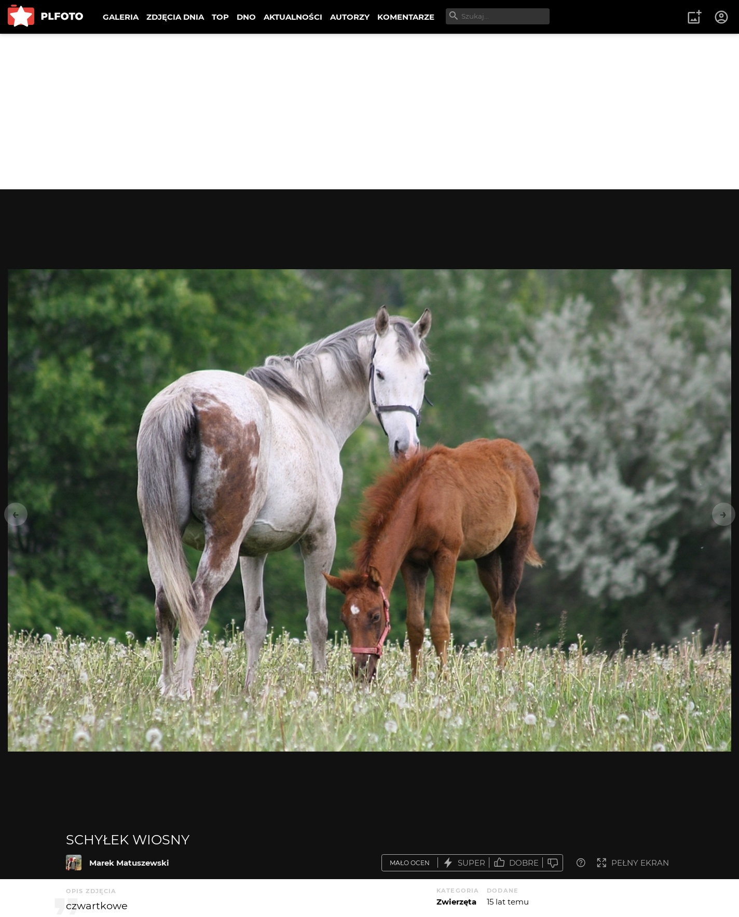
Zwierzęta (456, 902)
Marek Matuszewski (129, 863)
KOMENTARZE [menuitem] (405, 17)
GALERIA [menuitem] (121, 17)
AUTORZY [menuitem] (350, 17)
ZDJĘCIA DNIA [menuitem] (175, 17)
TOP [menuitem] (220, 17)
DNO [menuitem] (246, 17)
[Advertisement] (369, 111)
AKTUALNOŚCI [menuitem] (293, 17)
